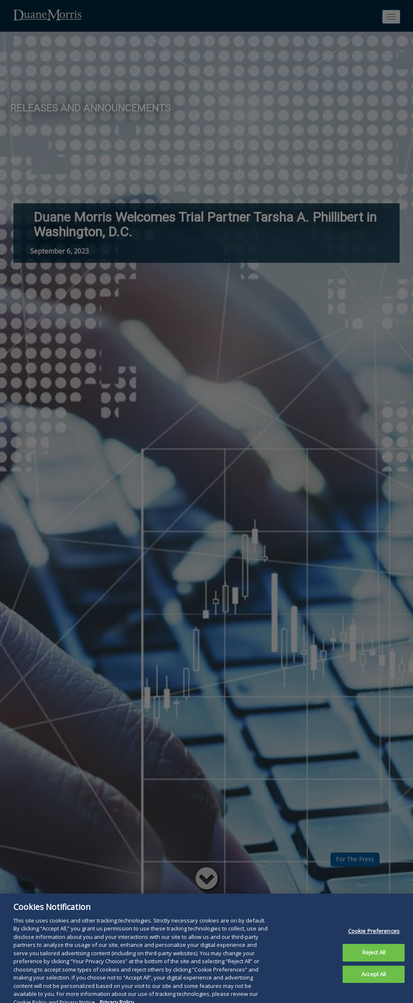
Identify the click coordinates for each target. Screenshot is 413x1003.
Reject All (373, 957)
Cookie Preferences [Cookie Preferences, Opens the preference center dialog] (374, 936)
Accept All (373, 978)
